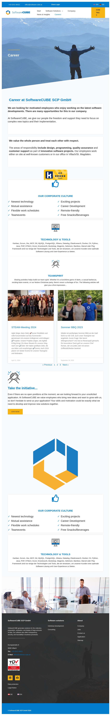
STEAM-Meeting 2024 (23, 327)
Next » (65, 365)
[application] (62, 11)
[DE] (101, 5)
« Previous (47, 365)
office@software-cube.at (31, 5)
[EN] (95, 5)
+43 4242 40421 (13, 5)
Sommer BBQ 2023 (72, 327)
